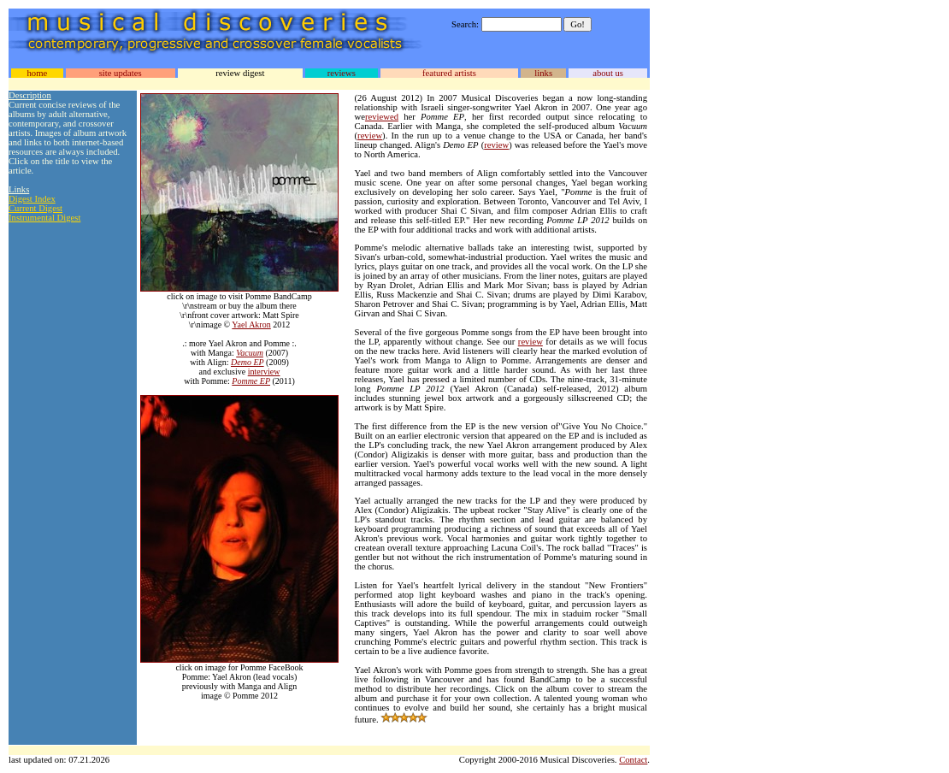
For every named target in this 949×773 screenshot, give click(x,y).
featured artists (449, 73)
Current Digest (35, 208)
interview (264, 371)
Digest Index (32, 199)
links (543, 73)
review (369, 135)
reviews (341, 73)
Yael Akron (251, 324)
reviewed (381, 116)
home (37, 73)
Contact (633, 759)
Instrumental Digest (44, 217)
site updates (120, 73)
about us (607, 73)
